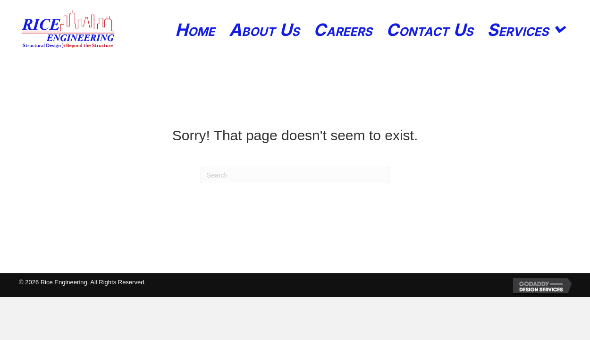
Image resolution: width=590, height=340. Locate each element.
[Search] (295, 175)
